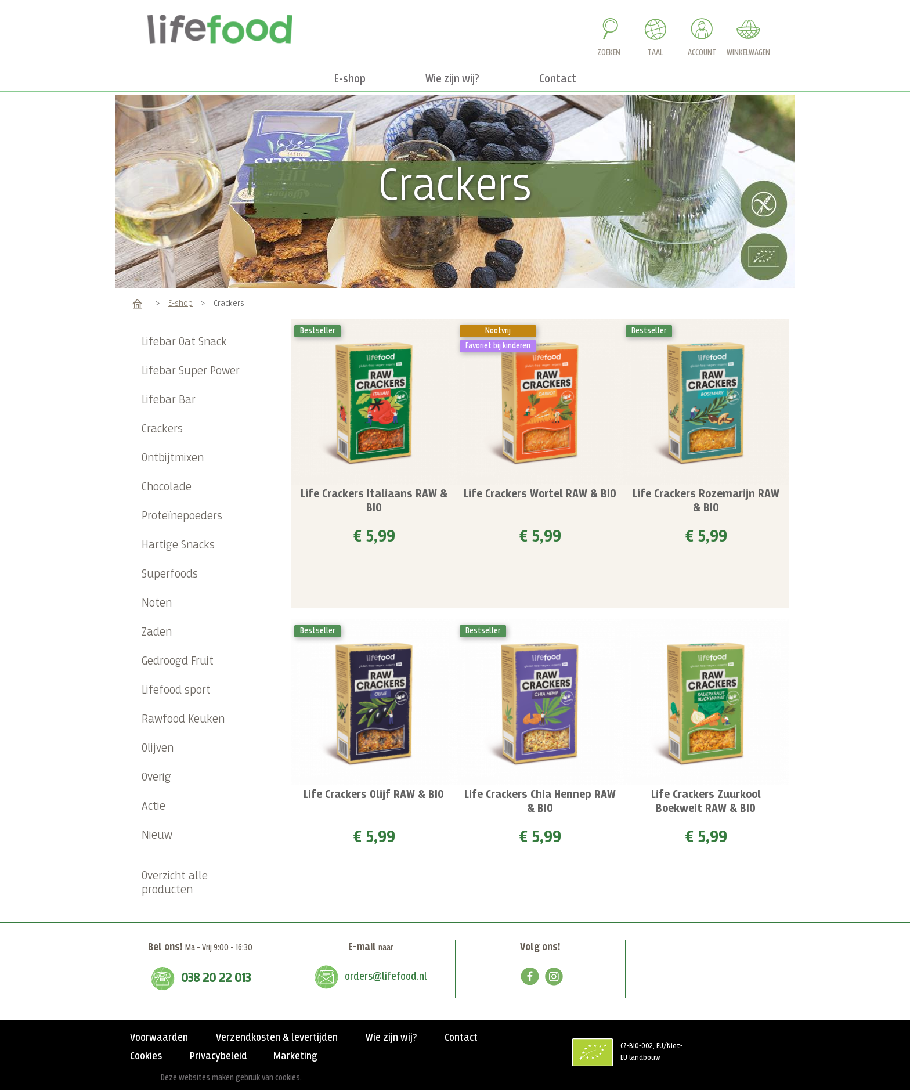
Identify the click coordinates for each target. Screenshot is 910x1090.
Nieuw (157, 835)
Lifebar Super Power (191, 371)
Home (137, 303)
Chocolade (167, 487)
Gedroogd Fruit (178, 661)
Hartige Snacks (178, 545)
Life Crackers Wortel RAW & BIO (540, 494)
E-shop (180, 303)
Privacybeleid (218, 1056)
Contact (461, 1038)
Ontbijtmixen (173, 458)
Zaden (157, 632)
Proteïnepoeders (182, 516)
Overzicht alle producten (175, 883)
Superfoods (170, 574)
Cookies (146, 1056)
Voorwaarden (159, 1038)
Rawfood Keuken (183, 719)
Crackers (162, 429)
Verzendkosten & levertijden (277, 1038)
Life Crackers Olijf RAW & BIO (374, 795)
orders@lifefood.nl (386, 977)
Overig (156, 777)
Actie (153, 806)
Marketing (295, 1056)
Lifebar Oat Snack (184, 342)
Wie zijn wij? (391, 1038)
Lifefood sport (176, 690)
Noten (157, 603)
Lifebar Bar (169, 400)
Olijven (158, 748)
